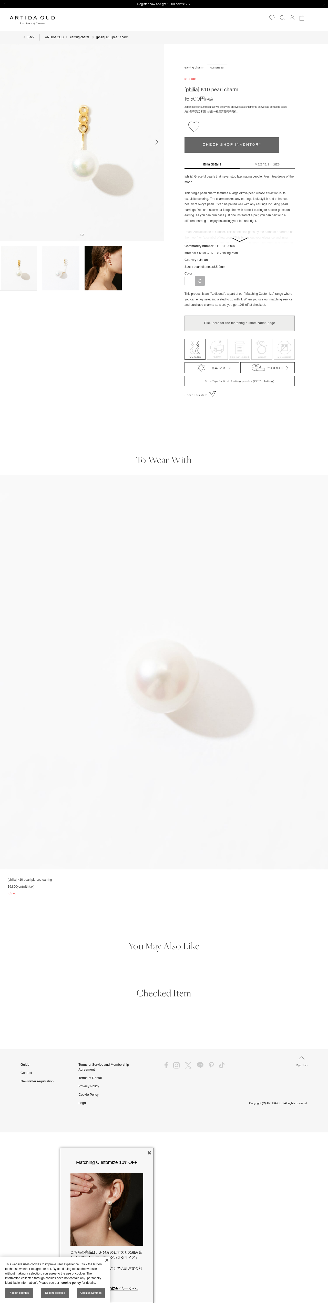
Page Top (302, 1061)
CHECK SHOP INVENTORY (231, 144)
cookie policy (71, 1283)
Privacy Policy (88, 1086)
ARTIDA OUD (54, 37)
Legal (82, 1103)
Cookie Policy (88, 1094)
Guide (24, 1064)
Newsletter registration (37, 1081)
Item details (212, 164)
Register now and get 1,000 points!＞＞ (164, 4)
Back (30, 37)
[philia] (191, 89)
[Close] (106, 1260)
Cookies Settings (91, 1292)
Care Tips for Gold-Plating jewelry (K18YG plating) (239, 381)
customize (217, 67)
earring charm (193, 67)
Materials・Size (267, 164)
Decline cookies (55, 1292)
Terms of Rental (90, 1078)
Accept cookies (19, 1292)
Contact (26, 1073)
